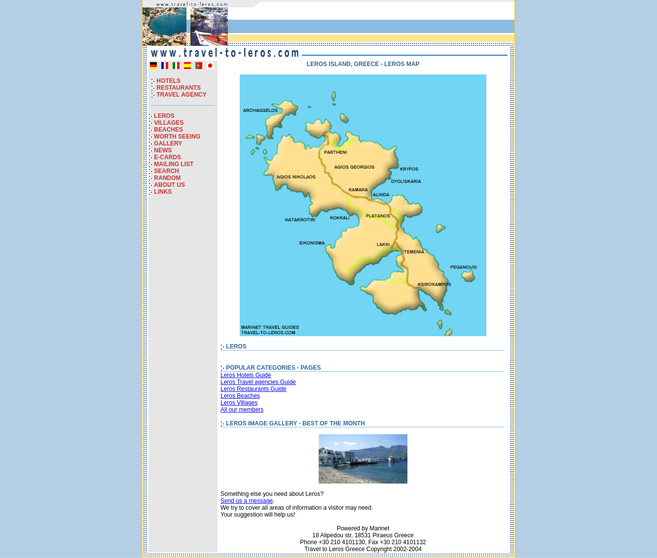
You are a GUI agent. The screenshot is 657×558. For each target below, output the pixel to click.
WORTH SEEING (177, 136)
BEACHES (168, 129)
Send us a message (246, 500)
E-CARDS (167, 157)
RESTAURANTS (178, 87)
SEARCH (166, 171)
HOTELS (168, 80)
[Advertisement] (397, 24)
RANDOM (167, 177)
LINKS (163, 191)
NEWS (163, 150)
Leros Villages (238, 402)
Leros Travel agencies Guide (258, 382)
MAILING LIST (173, 164)
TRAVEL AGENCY (181, 94)
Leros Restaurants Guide (253, 388)
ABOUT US (169, 184)
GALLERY (168, 143)
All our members (241, 409)
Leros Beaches (240, 395)
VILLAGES (168, 122)
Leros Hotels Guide (245, 375)
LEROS (164, 115)
